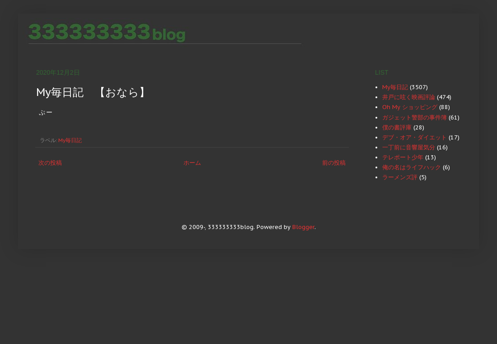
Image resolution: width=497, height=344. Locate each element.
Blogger (303, 227)
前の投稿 (334, 163)
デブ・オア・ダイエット (414, 137)
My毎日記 (70, 140)
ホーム (192, 163)
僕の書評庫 (397, 127)
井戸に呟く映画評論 (408, 97)
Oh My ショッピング (409, 107)
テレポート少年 (402, 157)
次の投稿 (50, 163)
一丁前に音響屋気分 (408, 147)
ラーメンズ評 (399, 177)
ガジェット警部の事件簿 (414, 117)
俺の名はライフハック (411, 167)
